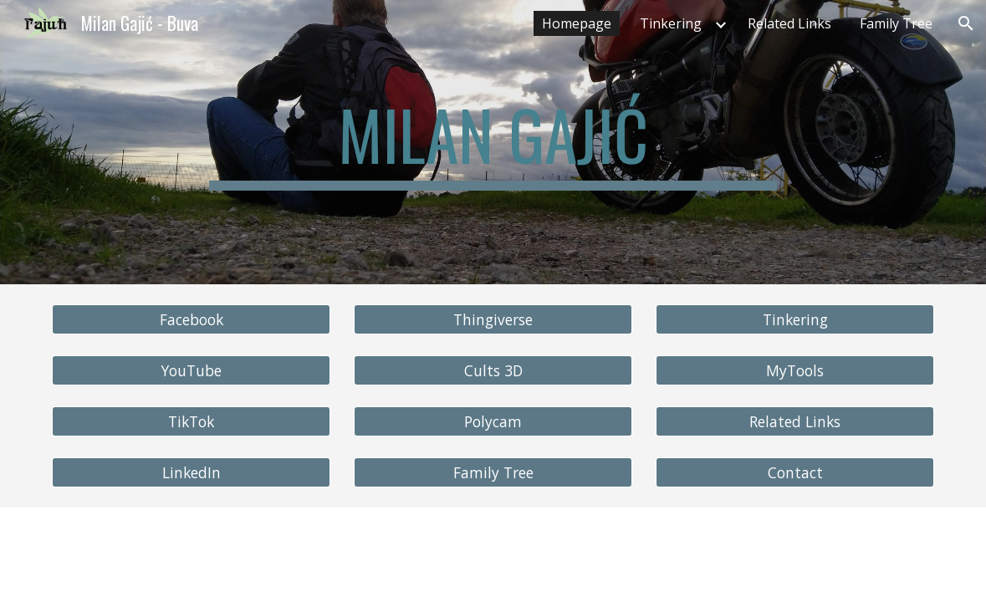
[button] (966, 23)
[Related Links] (795, 422)
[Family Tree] (493, 473)
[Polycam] (493, 422)
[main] (493, 142)
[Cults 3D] (493, 371)
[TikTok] (191, 422)
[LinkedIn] (191, 473)
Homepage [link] (576, 23)
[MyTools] (795, 371)
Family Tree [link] (896, 23)
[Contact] (795, 473)
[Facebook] (191, 320)
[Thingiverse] (493, 320)
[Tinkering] (795, 320)
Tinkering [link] (671, 23)
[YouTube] (191, 371)
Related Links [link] (789, 23)
